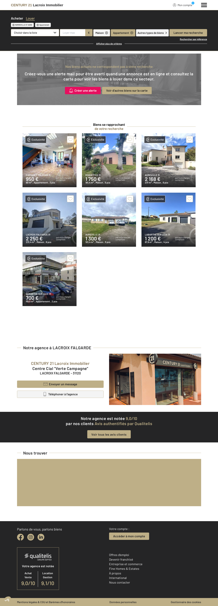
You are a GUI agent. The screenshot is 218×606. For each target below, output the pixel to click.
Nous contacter (119, 582)
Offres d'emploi (119, 555)
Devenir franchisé (121, 559)
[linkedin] (40, 537)
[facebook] (20, 537)
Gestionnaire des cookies (186, 602)
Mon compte (182, 5)
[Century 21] (37, 5)
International (118, 578)
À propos (115, 573)
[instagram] (30, 537)
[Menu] (204, 4)
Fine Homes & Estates (124, 568)
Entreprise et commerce (125, 564)
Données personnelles (123, 602)
